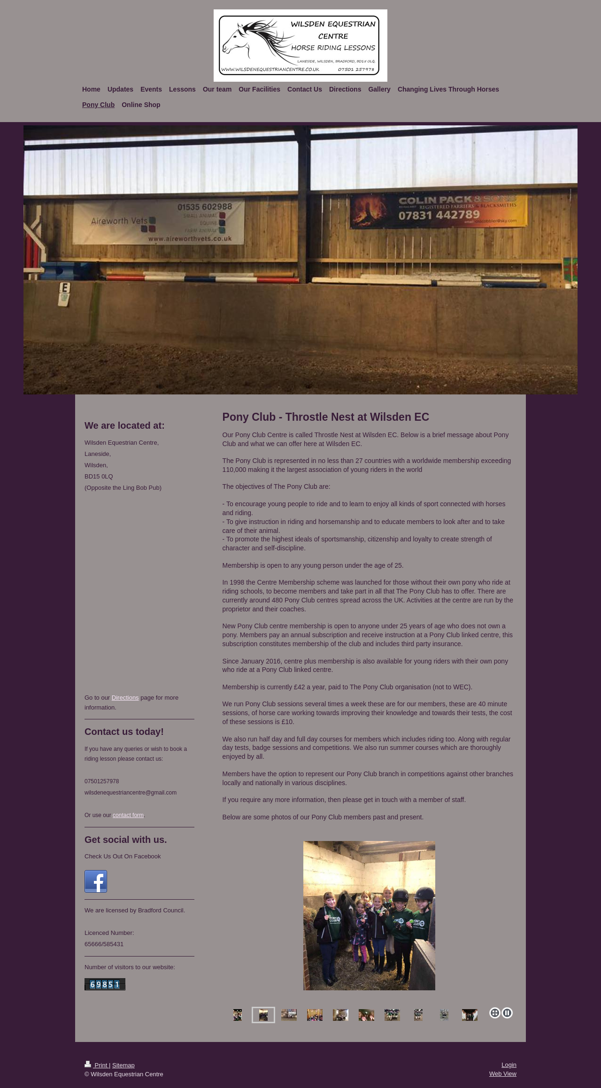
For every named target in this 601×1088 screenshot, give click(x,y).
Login (508, 1064)
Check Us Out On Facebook (123, 856)
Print (97, 1065)
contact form (128, 815)
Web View (502, 1073)
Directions (125, 697)
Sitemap (123, 1065)
